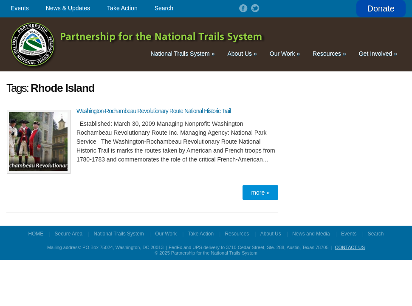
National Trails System (183, 53)
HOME (36, 234)
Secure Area (68, 234)
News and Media (311, 234)
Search (164, 8)
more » (260, 192)
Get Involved (378, 53)
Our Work (285, 53)
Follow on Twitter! (254, 8)
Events (20, 8)
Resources (329, 53)
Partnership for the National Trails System (138, 44)
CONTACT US (350, 247)
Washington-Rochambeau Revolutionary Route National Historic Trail (153, 111)
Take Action (122, 8)
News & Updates (68, 8)
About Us (242, 53)
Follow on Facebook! (242, 8)
